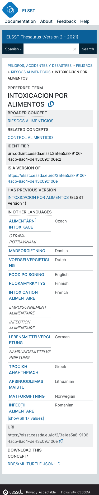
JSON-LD (51, 463)
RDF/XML (16, 463)
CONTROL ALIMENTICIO (30, 137)
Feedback (66, 21)
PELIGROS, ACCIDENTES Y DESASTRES (40, 65)
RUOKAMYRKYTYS (27, 283)
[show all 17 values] (26, 418)
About (46, 21)
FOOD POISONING (26, 274)
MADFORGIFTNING (27, 250)
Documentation (20, 21)
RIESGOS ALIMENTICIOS (30, 72)
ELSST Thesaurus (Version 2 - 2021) (42, 37)
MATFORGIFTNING (27, 396)
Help (84, 21)
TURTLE (34, 463)
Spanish (12, 49)
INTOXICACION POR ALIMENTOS (38, 197)
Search (88, 49)
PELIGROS (84, 65)
